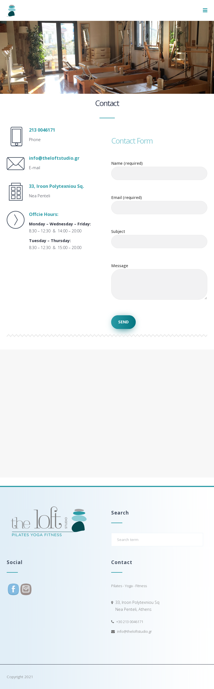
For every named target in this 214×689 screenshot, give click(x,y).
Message (159, 287)
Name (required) (159, 168)
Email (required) (159, 202)
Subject (159, 236)
